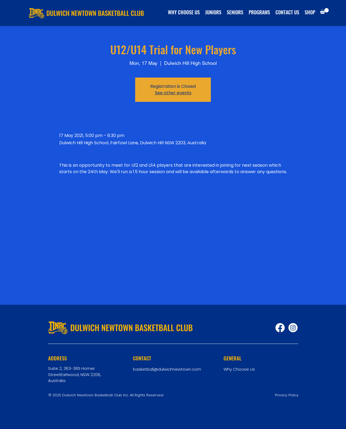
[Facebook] (280, 327)
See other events (173, 93)
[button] (324, 11)
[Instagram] (293, 327)
